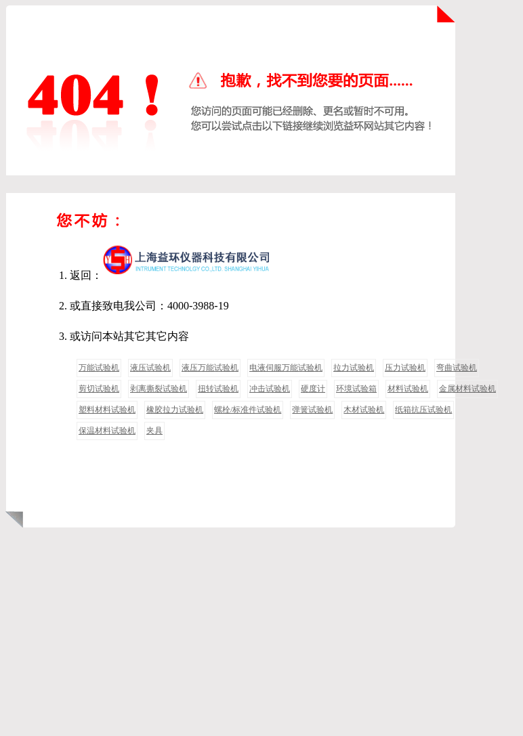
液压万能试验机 (210, 367)
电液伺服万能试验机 (285, 367)
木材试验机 (363, 409)
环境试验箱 (356, 388)
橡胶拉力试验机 (174, 409)
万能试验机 (99, 367)
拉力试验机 (353, 367)
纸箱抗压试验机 (423, 409)
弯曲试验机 (456, 367)
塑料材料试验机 (107, 409)
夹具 (154, 430)
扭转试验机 (218, 388)
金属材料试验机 (467, 388)
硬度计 (313, 388)
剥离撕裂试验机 (158, 388)
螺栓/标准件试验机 (247, 409)
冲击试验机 (269, 388)
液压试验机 (150, 367)
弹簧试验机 (312, 409)
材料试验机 (408, 388)
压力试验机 (405, 367)
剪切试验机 (99, 388)
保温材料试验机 (107, 430)
